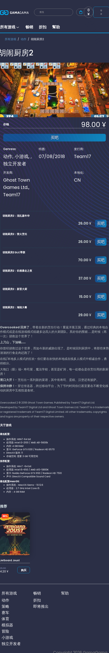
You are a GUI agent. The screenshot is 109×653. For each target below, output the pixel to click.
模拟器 (7, 625)
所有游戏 (10, 27)
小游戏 (21, 156)
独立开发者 (14, 164)
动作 (23, 39)
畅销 (29, 27)
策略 (5, 606)
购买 (23, 570)
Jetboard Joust (10, 560)
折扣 (42, 27)
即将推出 (41, 606)
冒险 (5, 631)
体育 (5, 618)
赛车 (5, 612)
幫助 (56, 27)
